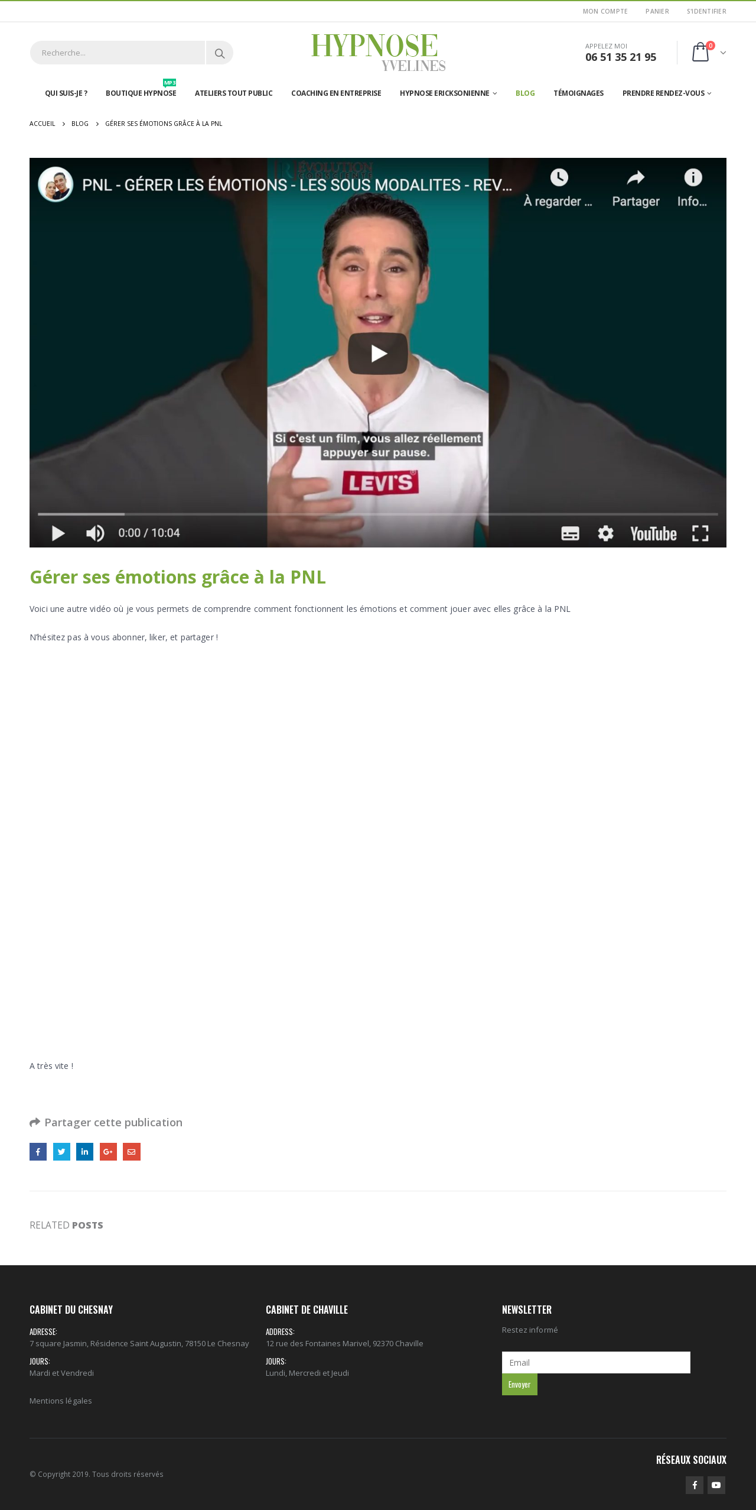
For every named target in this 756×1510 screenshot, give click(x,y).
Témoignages (578, 93)
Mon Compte (605, 11)
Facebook (38, 1151)
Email (131, 1151)
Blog (525, 93)
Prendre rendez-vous (664, 93)
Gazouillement (61, 1151)
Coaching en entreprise (336, 93)
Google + (108, 1151)
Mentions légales (61, 1400)
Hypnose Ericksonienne (445, 93)
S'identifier (706, 11)
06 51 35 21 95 (620, 57)
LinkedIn (84, 1151)
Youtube (716, 1485)
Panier (657, 11)
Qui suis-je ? (66, 93)
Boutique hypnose (141, 90)
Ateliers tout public (233, 93)
